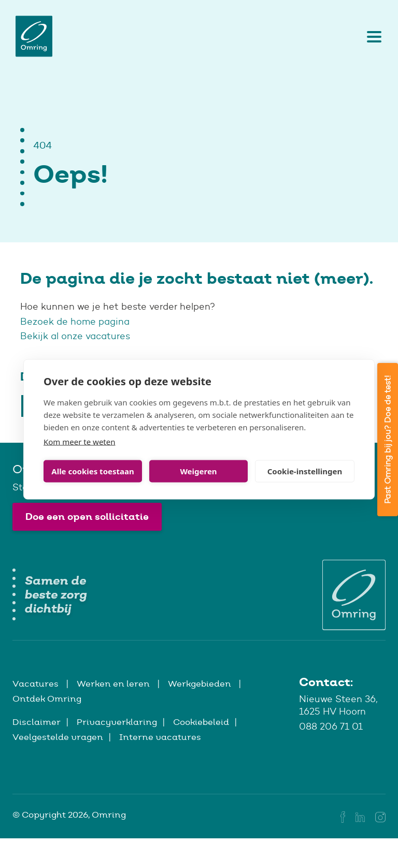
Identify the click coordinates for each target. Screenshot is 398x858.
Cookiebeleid (201, 722)
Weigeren (198, 471)
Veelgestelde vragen (57, 737)
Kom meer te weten (80, 441)
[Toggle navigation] (371, 36)
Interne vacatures (160, 737)
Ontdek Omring (46, 698)
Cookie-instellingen (305, 471)
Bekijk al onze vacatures (75, 336)
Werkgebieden (200, 683)
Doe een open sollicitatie (87, 516)
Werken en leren (114, 683)
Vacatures (36, 683)
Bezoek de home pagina (76, 321)
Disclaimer (36, 722)
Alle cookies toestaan (92, 471)
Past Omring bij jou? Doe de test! (387, 439)
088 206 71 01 (331, 726)
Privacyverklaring (117, 722)
